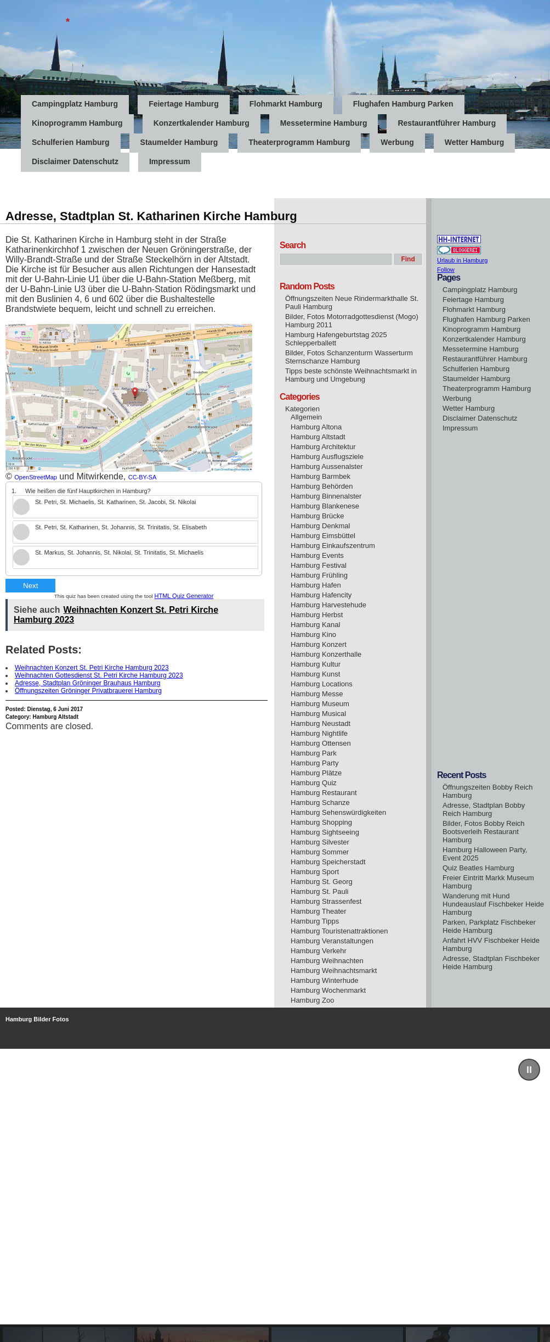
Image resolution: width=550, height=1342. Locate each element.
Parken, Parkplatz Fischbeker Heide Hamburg (489, 926)
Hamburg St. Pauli (320, 891)
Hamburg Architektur (323, 447)
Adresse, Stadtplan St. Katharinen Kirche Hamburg (151, 216)
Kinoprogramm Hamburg (77, 123)
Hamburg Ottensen (321, 743)
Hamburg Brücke (317, 516)
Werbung (397, 142)
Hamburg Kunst (315, 674)
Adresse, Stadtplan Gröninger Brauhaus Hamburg (87, 683)
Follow (446, 269)
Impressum (460, 428)
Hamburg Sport (315, 872)
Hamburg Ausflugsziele (327, 456)
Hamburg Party (314, 763)
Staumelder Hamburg (179, 142)
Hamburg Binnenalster (326, 496)
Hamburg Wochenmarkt (328, 990)
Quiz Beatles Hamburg (478, 868)
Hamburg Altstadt (55, 717)
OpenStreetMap (35, 477)
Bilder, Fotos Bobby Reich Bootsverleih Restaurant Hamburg (484, 831)
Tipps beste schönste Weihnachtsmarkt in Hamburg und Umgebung (351, 375)
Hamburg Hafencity (321, 595)
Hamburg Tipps (315, 921)
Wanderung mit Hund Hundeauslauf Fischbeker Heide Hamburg (493, 904)
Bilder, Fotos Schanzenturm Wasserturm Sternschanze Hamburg (349, 357)
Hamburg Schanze (320, 802)
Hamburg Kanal (315, 624)
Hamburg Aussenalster (327, 466)
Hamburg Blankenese (325, 506)
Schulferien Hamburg (71, 142)
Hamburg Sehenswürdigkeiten (338, 812)
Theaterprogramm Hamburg (299, 142)
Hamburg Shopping (321, 822)
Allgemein (306, 417)
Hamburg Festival (319, 565)
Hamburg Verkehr (319, 951)
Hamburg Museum (320, 704)
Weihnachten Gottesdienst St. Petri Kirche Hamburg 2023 (99, 675)
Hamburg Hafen (316, 585)
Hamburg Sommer (320, 852)
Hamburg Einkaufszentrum (333, 545)
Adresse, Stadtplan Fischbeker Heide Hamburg (491, 962)
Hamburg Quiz (314, 783)
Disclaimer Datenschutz (480, 418)
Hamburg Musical (318, 713)
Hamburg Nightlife (319, 733)
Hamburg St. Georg (322, 881)
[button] (529, 1070)
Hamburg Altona (316, 427)
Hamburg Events (317, 555)
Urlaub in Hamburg (462, 260)
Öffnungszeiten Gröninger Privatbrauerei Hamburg (88, 691)
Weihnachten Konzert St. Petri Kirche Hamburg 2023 (92, 668)
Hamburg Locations (322, 684)
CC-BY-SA (142, 477)
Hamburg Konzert (319, 644)
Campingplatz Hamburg (75, 103)
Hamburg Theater (319, 911)
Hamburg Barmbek (320, 476)
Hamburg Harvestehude (328, 605)
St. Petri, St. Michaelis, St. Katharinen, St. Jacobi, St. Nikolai (115, 502)
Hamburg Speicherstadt (328, 862)
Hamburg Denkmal (320, 526)
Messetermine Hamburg (323, 123)
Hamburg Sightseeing (325, 832)
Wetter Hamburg (474, 142)
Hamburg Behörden (322, 486)
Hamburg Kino (313, 634)
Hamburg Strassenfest (326, 901)
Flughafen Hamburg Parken (403, 103)
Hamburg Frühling (319, 575)
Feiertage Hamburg (184, 103)
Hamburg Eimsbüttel (323, 536)
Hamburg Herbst (317, 615)
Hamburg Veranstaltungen (332, 941)
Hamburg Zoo (312, 1000)
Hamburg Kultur (316, 664)
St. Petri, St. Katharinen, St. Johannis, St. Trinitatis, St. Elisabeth (121, 527)
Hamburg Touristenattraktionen (339, 931)
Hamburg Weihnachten (327, 961)
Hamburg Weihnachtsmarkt (334, 970)
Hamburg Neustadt (320, 723)
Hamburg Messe (317, 694)
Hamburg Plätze (316, 773)
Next (30, 585)
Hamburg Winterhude (325, 980)
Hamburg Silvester (320, 842)
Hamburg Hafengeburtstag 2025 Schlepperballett (336, 339)
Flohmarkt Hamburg (286, 103)
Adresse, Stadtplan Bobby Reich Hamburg (484, 809)
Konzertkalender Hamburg (202, 123)
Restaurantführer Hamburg (447, 123)
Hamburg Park (314, 753)
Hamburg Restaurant (324, 793)
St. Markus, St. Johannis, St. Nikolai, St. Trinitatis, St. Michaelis (119, 552)
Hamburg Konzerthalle (326, 654)
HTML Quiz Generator (184, 595)
